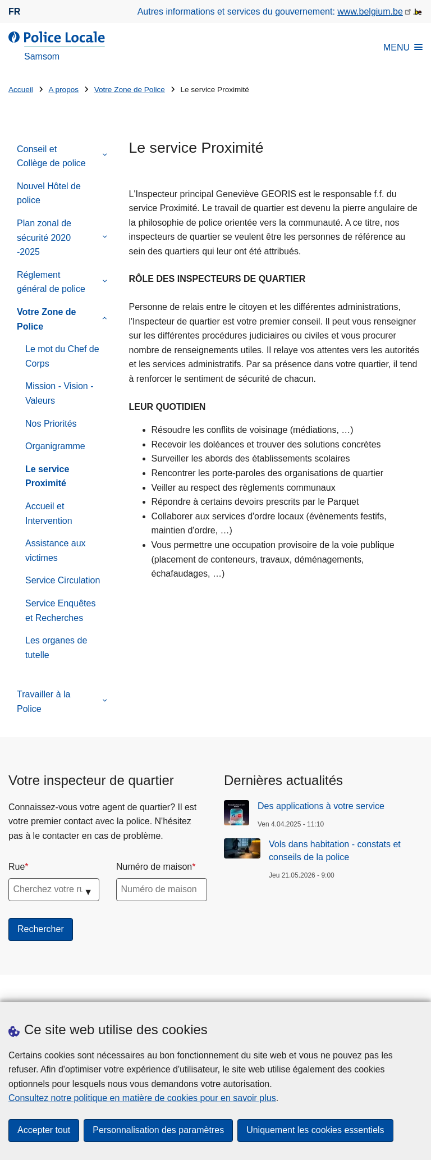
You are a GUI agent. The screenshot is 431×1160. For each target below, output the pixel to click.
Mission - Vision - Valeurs (59, 393)
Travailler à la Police (43, 701)
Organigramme (55, 446)
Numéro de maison (154, 866)
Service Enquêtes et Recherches (60, 611)
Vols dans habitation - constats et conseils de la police (335, 850)
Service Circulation (62, 580)
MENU (403, 47)
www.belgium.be (370, 11)
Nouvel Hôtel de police (49, 193)
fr (14, 11)
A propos (63, 89)
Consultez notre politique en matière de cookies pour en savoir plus (142, 1098)
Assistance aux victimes (55, 550)
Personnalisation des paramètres (158, 1130)
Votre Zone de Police (129, 89)
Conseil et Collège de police (51, 156)
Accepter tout (43, 1130)
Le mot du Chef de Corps (62, 356)
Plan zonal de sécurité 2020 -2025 (44, 237)
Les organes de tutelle (56, 648)
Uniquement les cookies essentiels (315, 1130)
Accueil (20, 89)
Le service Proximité (47, 476)
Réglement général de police (51, 282)
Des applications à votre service (321, 806)
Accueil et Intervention (48, 513)
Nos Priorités (51, 423)
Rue (16, 866)
